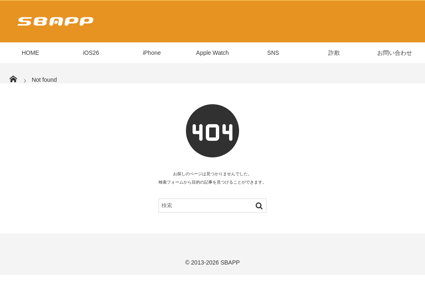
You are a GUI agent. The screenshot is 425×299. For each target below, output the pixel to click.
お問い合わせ (394, 52)
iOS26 (91, 52)
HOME (30, 52)
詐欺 (334, 52)
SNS (273, 52)
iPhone (152, 52)
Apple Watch (212, 52)
